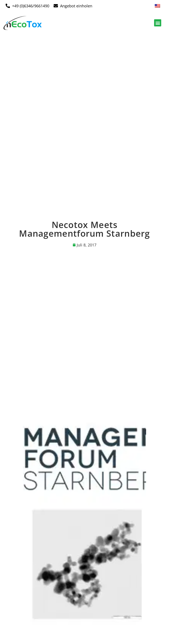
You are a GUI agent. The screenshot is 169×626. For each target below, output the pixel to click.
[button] (157, 22)
